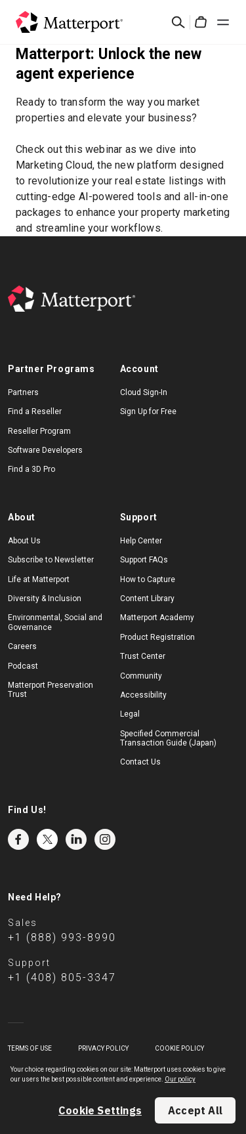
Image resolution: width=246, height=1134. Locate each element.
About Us (24, 540)
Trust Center (142, 656)
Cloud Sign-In (143, 392)
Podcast (23, 666)
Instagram (104, 839)
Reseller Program (39, 431)
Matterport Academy (157, 617)
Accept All (195, 1110)
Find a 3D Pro (31, 469)
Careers (22, 646)
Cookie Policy (179, 1048)
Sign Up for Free (148, 411)
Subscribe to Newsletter (51, 559)
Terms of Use (30, 1048)
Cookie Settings (100, 1110)
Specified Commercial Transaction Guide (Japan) (168, 738)
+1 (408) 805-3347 (62, 977)
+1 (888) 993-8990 (62, 937)
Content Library (147, 598)
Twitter (47, 839)
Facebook (18, 839)
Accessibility (143, 695)
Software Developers (45, 450)
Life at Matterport (39, 579)
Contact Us (140, 761)
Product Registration (157, 637)
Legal (130, 714)
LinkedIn (76, 839)
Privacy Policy (103, 1048)
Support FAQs (144, 559)
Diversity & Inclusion (44, 598)
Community (141, 676)
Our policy (180, 1079)
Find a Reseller (35, 411)
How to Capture (147, 579)
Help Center (141, 540)
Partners (23, 392)
